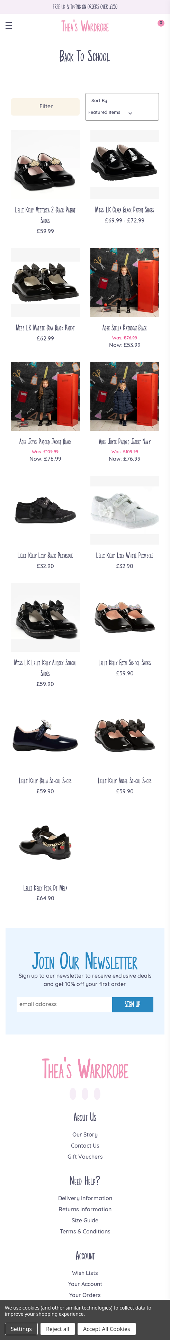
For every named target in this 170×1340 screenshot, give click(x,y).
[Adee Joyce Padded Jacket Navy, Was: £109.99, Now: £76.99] (125, 396)
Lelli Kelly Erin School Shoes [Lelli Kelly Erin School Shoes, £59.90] (125, 662)
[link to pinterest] (97, 1094)
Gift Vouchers (85, 1157)
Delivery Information (85, 1199)
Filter (46, 107)
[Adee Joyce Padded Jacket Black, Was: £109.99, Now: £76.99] (45, 396)
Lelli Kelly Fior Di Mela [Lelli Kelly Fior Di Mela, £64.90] (45, 888)
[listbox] (111, 113)
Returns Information (85, 1210)
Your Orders (85, 1295)
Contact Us (85, 1146)
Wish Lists (85, 1273)
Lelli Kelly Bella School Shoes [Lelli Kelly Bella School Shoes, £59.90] (45, 780)
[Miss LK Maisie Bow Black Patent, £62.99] (45, 282)
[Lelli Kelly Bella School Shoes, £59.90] (45, 735)
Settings (21, 1329)
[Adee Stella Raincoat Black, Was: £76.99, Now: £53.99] (125, 282)
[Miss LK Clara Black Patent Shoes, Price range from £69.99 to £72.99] (125, 164)
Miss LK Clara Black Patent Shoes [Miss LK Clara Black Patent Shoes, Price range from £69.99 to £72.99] (124, 210)
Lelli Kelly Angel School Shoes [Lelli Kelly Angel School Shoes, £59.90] (125, 780)
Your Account (85, 1284)
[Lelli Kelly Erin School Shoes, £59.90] (125, 617)
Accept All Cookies (106, 1329)
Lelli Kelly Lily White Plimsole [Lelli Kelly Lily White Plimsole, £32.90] (124, 555)
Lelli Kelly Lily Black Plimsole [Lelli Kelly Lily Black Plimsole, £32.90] (45, 555)
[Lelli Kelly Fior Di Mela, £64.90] (45, 842)
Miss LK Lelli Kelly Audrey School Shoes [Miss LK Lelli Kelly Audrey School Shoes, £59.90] (45, 668)
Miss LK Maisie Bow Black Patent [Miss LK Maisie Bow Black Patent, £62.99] (45, 327)
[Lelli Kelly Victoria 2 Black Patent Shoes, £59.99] (45, 164)
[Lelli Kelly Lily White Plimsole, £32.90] (125, 510)
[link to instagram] (85, 1094)
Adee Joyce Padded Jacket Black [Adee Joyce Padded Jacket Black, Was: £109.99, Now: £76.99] (45, 441)
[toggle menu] (12, 25)
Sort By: (99, 101)
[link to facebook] (73, 1094)
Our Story (85, 1135)
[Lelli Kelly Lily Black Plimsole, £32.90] (45, 510)
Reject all (57, 1329)
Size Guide (85, 1221)
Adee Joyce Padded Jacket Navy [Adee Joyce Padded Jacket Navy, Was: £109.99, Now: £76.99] (125, 441)
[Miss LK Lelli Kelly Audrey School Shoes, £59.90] (45, 617)
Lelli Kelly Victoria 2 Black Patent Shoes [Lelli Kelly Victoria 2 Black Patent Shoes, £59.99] (45, 215)
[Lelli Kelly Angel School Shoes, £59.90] (125, 735)
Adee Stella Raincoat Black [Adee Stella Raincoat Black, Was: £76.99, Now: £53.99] (124, 327)
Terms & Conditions (85, 1232)
